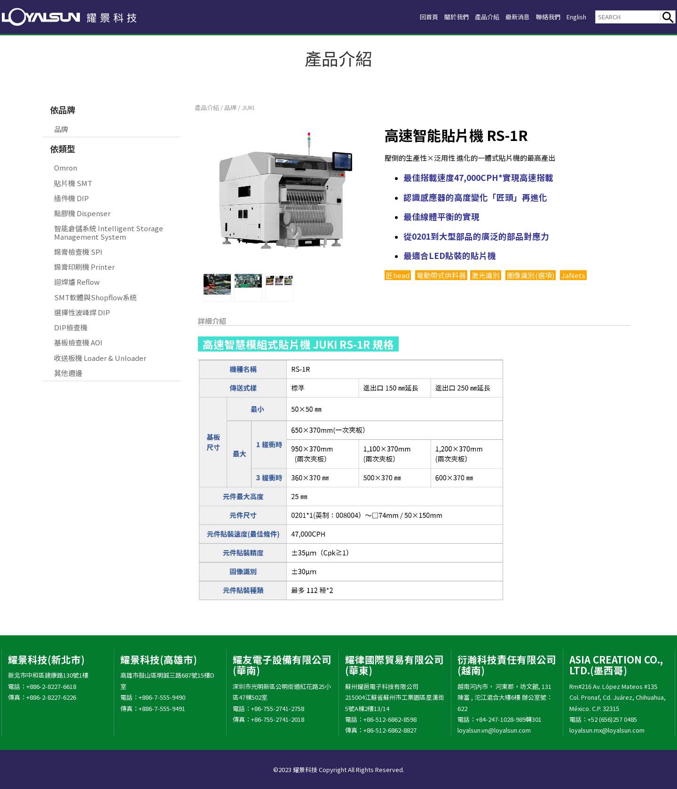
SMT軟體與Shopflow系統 (95, 297)
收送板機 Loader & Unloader (100, 358)
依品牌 (62, 109)
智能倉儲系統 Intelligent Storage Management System (108, 232)
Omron (65, 167)
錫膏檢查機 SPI (78, 252)
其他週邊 (68, 373)
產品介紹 (470, 17)
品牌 (61, 129)
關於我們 (434, 17)
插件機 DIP (71, 198)
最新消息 (505, 17)
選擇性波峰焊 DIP (82, 312)
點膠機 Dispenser (82, 213)
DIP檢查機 (70, 327)
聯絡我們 (540, 17)
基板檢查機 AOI (78, 342)
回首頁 (402, 17)
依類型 (62, 148)
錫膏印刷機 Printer (84, 267)
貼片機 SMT (73, 183)
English (573, 17)
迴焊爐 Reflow (77, 282)
